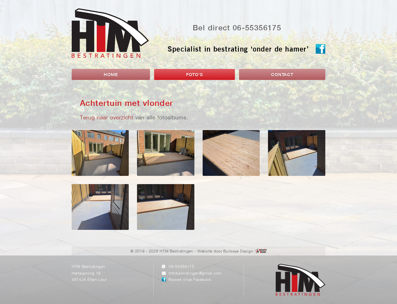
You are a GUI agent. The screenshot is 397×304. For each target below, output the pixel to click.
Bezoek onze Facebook (189, 280)
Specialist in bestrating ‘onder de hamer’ (238, 50)
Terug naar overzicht (106, 117)
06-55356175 (181, 267)
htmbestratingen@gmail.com (195, 273)
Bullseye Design (238, 251)
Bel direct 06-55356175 (237, 28)
